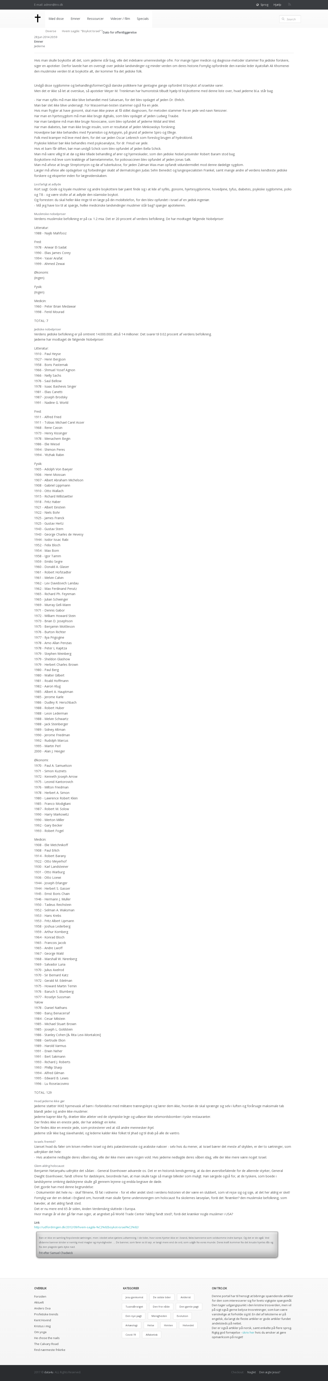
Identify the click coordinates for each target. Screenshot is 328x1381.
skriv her (248, 1332)
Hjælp (277, 5)
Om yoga (40, 1332)
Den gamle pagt (189, 1306)
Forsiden (40, 1296)
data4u (48, 1372)
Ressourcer (95, 18)
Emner (75, 18)
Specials (142, 18)
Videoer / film (120, 18)
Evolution (182, 1316)
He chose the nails (47, 1338)
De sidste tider (162, 1297)
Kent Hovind (42, 1320)
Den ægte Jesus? (269, 1372)
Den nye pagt (134, 1316)
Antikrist (186, 1297)
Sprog (264, 5)
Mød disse (55, 18)
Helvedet (188, 1325)
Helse (150, 1325)
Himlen (168, 1325)
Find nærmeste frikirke (49, 1350)
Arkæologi (132, 1325)
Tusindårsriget (134, 1306)
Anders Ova (42, 1308)
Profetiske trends (46, 1314)
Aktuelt (39, 1302)
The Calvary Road (46, 1344)
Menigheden (159, 1316)
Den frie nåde (161, 1306)
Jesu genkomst (134, 1297)
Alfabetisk (152, 1334)
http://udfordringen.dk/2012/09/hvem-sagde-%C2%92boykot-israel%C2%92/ (86, 1227)
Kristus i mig (42, 1326)
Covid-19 (131, 1334)
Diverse (51, 31)
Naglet (251, 1372)
